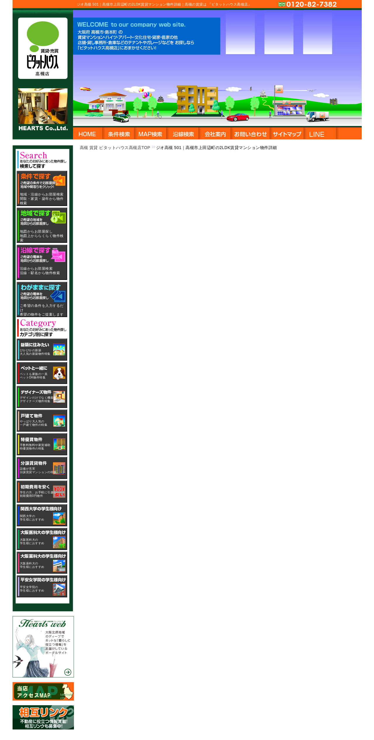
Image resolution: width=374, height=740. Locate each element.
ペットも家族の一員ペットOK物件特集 (34, 375)
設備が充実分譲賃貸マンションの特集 (38, 470)
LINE (332, 132)
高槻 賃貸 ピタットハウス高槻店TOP (115, 147)
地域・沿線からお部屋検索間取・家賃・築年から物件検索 (42, 198)
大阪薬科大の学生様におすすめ (32, 565)
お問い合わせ (250, 132)
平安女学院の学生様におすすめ (32, 588)
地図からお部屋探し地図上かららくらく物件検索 (42, 235)
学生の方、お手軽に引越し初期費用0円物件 (38, 494)
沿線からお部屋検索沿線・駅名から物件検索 (40, 271)
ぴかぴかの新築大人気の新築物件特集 (35, 352)
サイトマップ (286, 132)
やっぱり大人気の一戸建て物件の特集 (34, 423)
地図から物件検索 (150, 132)
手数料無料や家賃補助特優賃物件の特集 (35, 446)
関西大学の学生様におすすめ (32, 517)
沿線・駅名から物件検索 (182, 132)
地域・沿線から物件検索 (118, 132)
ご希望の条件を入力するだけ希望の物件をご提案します (42, 310)
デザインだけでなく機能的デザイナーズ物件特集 (38, 399)
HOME (87, 132)
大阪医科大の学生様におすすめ (32, 541)
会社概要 (214, 132)
